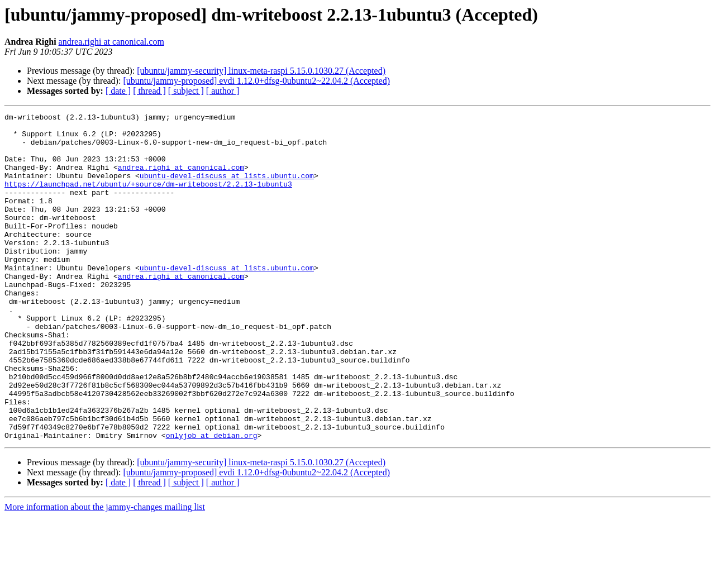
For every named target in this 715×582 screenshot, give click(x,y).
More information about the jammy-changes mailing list (104, 572)
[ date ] (118, 91)
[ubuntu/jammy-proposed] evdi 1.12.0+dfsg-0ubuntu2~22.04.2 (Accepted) (256, 80)
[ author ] (223, 91)
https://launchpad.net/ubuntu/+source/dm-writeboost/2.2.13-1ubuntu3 (148, 199)
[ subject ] (186, 91)
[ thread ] (149, 91)
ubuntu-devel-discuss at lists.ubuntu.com (227, 189)
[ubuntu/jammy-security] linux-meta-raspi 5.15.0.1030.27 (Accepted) (261, 70)
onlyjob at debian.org (212, 500)
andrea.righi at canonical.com (111, 41)
